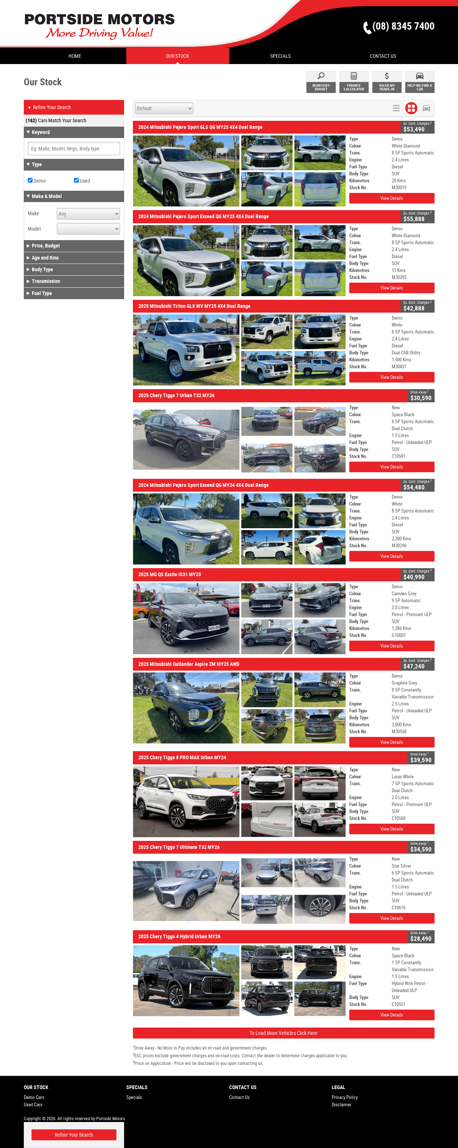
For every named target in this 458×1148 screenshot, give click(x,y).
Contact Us (239, 1097)
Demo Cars (34, 1097)
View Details (391, 198)
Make (33, 213)
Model (34, 229)
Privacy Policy (345, 1097)
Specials (134, 1097)
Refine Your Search (49, 107)
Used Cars (33, 1104)
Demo (37, 181)
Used (82, 181)
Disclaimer (341, 1104)
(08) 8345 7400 (403, 26)
